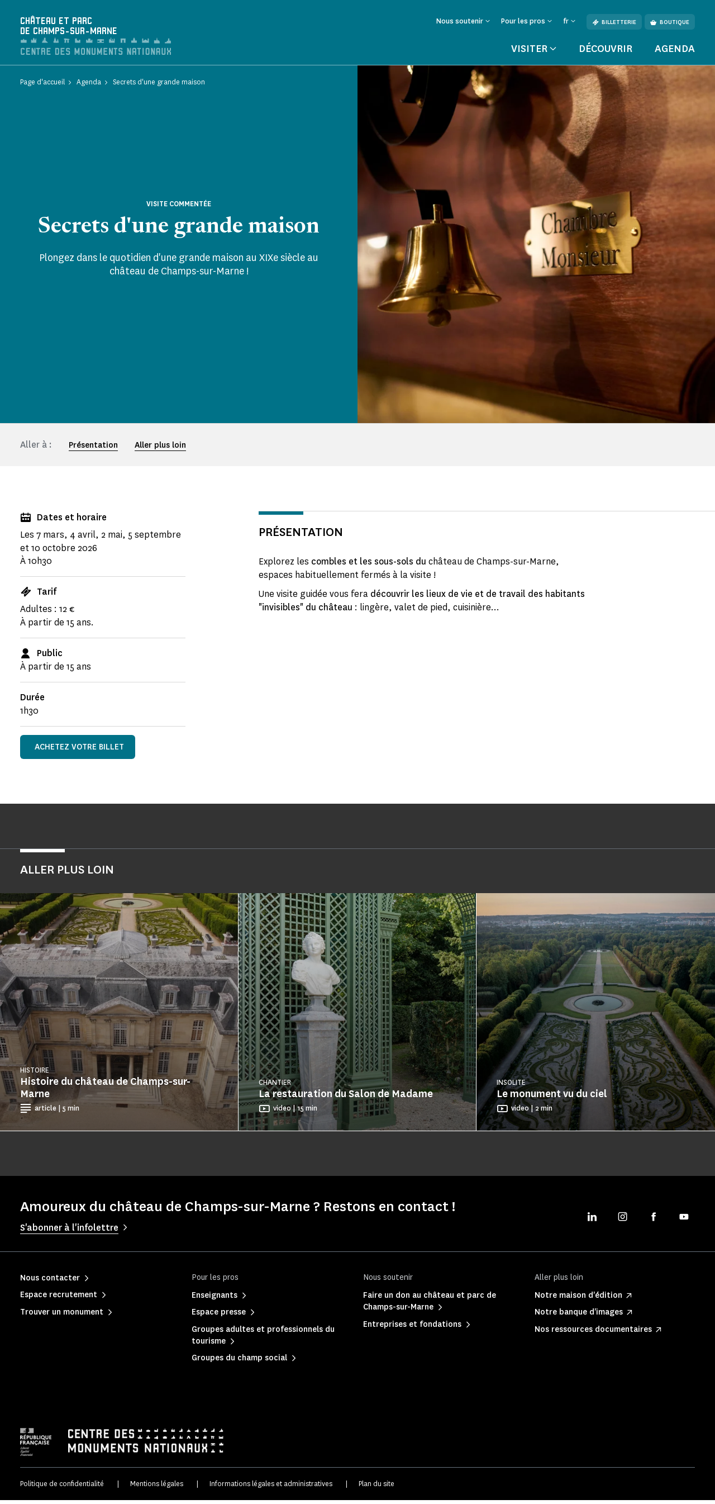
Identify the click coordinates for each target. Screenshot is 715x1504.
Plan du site (376, 1487)
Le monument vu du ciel (552, 1098)
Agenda (675, 52)
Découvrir (605, 52)
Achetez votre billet (79, 751)
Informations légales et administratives (270, 1487)
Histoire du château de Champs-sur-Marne (105, 1092)
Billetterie (614, 22)
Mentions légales (156, 1487)
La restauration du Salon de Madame (346, 1098)
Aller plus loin (160, 449)
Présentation (93, 449)
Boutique (669, 22)
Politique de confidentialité (62, 1487)
